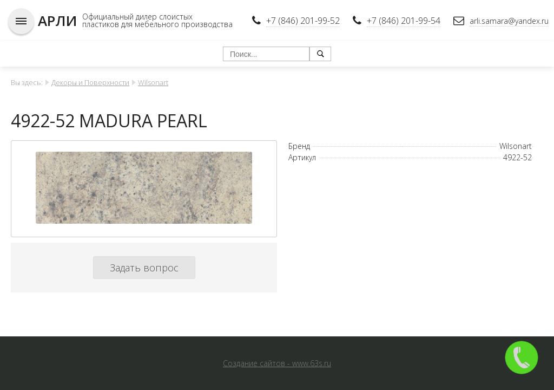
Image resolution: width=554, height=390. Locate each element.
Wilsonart (153, 82)
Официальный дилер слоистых (137, 16)
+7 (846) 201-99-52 (303, 21)
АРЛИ (57, 20)
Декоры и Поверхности (90, 82)
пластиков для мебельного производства (157, 24)
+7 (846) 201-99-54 (403, 21)
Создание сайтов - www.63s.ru (277, 363)
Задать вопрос (144, 267)
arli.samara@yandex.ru (509, 21)
